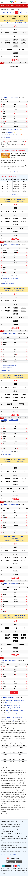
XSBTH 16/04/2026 (20, 23)
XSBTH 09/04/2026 (19, 199)
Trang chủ (3, 821)
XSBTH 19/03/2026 (19, 459)
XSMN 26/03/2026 (20, 377)
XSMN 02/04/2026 (20, 290)
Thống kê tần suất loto (20, 829)
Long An (17, 713)
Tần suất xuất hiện (6, 454)
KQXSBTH (6, 375)
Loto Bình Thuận (6, 370)
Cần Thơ (13, 705)
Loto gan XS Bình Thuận (13, 129)
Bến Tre (7, 702)
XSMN (7, 5)
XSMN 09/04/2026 (20, 201)
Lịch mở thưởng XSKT (9, 697)
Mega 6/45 (22, 821)
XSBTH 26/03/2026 (19, 375)
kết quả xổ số (7, 141)
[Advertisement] (14, 82)
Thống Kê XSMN (9, 132)
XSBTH (7, 23)
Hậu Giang (3, 714)
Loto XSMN (4, 98)
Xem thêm (14, 171)
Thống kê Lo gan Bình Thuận (8, 176)
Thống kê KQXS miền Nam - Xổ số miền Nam (13, 150)
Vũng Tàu (12, 702)
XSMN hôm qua (6, 137)
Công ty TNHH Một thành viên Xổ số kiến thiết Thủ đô (12, 853)
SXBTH (5, 459)
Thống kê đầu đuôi (7, 276)
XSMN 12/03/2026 (20, 540)
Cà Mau (22, 700)
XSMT (12, 5)
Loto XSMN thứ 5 (13, 98)
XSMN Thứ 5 (11, 20)
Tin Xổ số (19, 833)
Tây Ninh (14, 708)
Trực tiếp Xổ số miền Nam (8, 134)
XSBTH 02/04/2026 (19, 288)
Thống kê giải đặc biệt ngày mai (8, 833)
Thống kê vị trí (17, 824)
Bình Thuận (20, 708)
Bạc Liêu (18, 702)
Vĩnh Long (8, 710)
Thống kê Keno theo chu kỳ (7, 829)
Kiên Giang (15, 717)
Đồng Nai (7, 705)
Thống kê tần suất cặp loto (7, 831)
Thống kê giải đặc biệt (7, 281)
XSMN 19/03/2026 (20, 461)
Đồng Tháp (17, 700)
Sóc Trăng (18, 705)
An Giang (8, 708)
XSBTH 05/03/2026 (19, 616)
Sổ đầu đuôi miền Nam (8, 283)
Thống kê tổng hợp (15, 826)
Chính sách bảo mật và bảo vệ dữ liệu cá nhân (11, 854)
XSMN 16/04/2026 (20, 20)
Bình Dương (15, 710)
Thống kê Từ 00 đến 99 (8, 367)
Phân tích (10, 824)
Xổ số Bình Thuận (9, 536)
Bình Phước (22, 713)
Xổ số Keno (3, 824)
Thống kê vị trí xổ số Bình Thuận (10, 278)
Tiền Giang (9, 717)
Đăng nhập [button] (23, 2)
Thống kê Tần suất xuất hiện (9, 365)
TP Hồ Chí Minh (10, 700)
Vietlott (18, 5)
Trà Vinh (21, 710)
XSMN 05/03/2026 (20, 617)
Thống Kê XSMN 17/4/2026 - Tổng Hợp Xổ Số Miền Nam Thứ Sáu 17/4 (19, 155)
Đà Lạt (20, 717)
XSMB (2, 5)
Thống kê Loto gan (5, 826)
